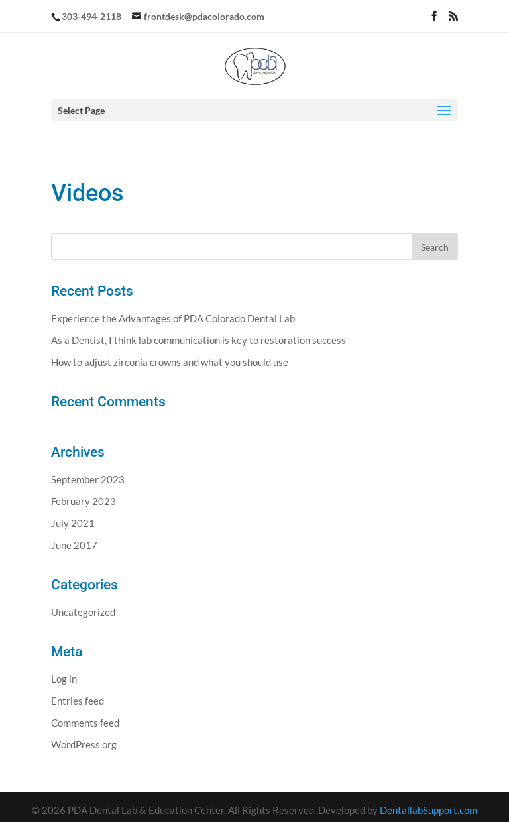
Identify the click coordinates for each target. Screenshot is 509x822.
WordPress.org (84, 744)
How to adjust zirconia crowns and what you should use (169, 362)
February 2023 (83, 501)
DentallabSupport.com (428, 810)
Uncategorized (83, 612)
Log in (64, 679)
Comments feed (85, 723)
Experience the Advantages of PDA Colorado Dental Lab (173, 318)
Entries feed (77, 701)
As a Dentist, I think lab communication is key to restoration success (198, 340)
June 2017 (74, 545)
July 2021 (73, 523)
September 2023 (88, 479)
